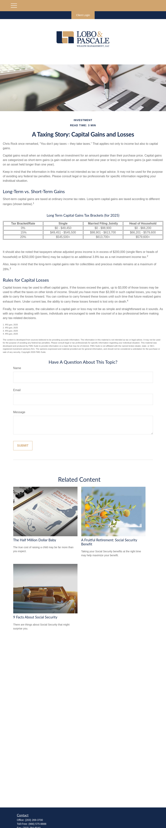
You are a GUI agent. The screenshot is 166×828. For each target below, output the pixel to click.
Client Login (83, 15)
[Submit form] (22, 445)
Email (17, 390)
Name (17, 368)
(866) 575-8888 (37, 823)
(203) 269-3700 (34, 819)
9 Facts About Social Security (35, 617)
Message (19, 412)
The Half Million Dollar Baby (34, 540)
